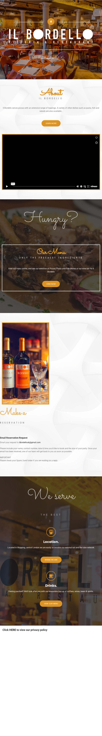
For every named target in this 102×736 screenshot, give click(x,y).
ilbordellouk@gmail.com (30, 442)
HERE (12, 630)
